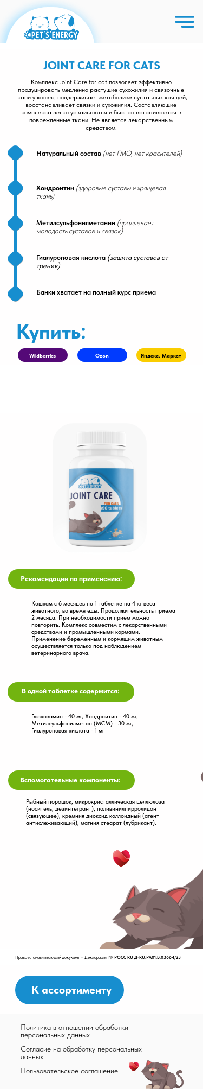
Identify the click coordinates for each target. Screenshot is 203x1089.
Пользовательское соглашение (69, 1070)
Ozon (102, 355)
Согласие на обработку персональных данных (81, 1053)
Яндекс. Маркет (161, 355)
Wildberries (42, 355)
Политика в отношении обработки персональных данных (74, 1031)
